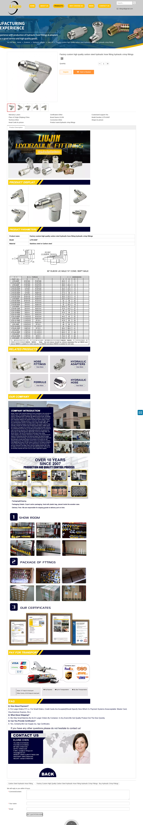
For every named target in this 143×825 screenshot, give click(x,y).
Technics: (12, 120)
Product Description (16, 127)
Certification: (54, 115)
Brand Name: (54, 117)
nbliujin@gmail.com (126, 9)
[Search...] (124, 3)
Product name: (55, 122)
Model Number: (97, 117)
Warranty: (12, 115)
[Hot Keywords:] (134, 2)
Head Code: (13, 122)
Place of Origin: (14, 117)
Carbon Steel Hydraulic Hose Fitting (20, 783)
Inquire (65, 72)
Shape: (94, 120)
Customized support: (99, 115)
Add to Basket (85, 72)
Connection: (54, 120)
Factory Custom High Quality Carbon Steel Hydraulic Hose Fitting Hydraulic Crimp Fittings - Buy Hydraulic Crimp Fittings (77, 783)
